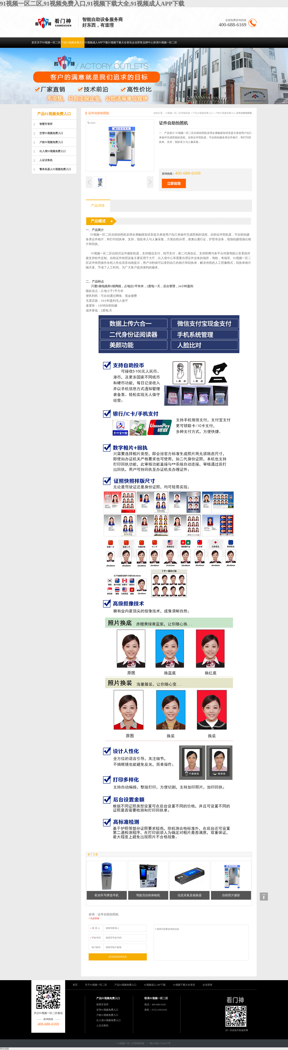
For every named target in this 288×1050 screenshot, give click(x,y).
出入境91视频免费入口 (50, 151)
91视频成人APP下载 (96, 42)
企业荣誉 (137, 42)
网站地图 (4, 1048)
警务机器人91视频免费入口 (52, 169)
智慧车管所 (43, 124)
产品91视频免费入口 (72, 42)
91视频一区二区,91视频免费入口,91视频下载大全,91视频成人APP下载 (92, 3)
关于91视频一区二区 (49, 42)
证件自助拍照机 (98, 113)
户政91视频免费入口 (48, 142)
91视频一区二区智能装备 (177, 113)
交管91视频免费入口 (48, 133)
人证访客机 (43, 160)
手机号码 (95, 937)
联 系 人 (95, 927)
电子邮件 (96, 947)
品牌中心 (148, 42)
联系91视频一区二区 (165, 42)
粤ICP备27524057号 (160, 1043)
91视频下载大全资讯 (120, 42)
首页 (34, 42)
